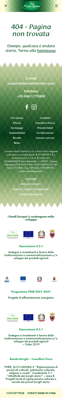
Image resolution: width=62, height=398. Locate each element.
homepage (46, 50)
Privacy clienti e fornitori (31, 189)
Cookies (31, 179)
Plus (21, 393)
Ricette (17, 137)
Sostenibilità (17, 132)
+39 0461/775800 (31, 96)
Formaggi (17, 127)
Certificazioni (45, 132)
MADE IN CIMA (47, 393)
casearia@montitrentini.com (31, 83)
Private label (45, 127)
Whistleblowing (31, 194)
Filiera (17, 122)
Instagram (34, 107)
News (17, 142)
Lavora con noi (45, 137)
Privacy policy (31, 184)
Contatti (45, 117)
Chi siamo (17, 117)
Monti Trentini (32, 6)
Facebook (26, 107)
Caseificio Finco (45, 122)
